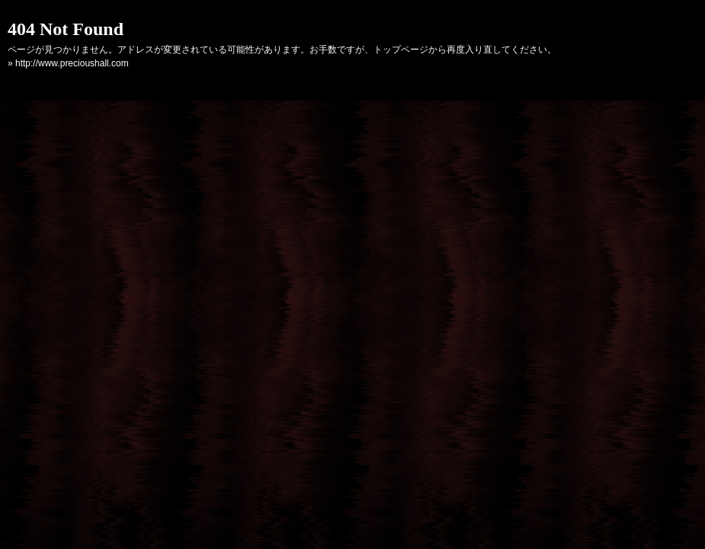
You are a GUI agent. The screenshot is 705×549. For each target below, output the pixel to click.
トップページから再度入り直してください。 (464, 49)
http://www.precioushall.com (72, 63)
